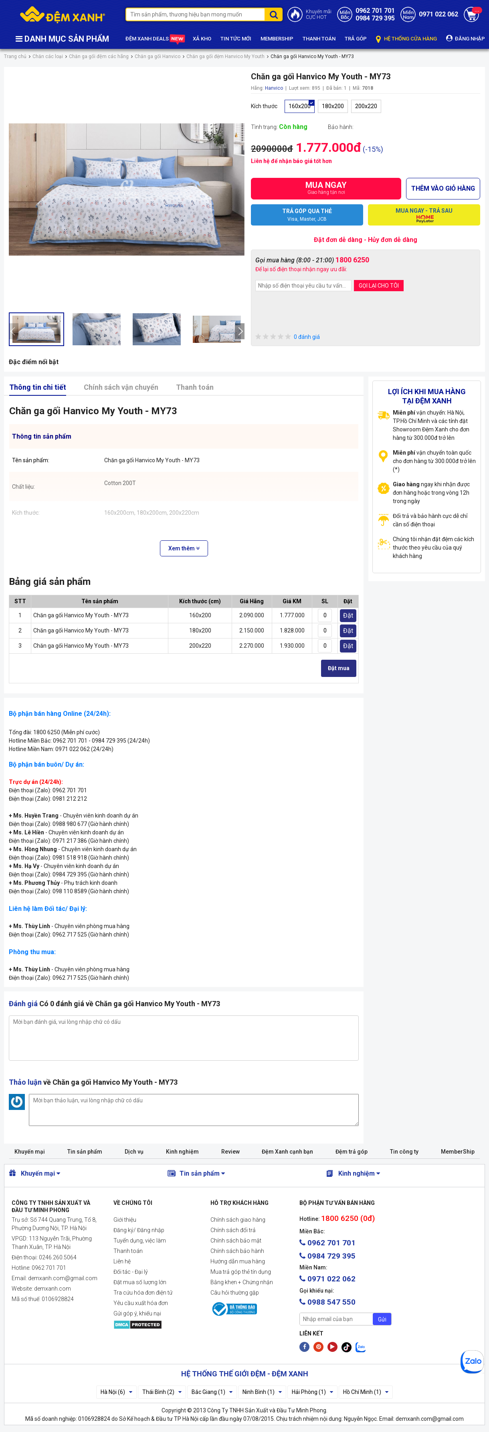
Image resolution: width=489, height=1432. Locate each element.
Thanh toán (195, 387)
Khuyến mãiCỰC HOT (318, 14)
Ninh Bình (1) (262, 1392)
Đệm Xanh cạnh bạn (287, 1151)
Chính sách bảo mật (235, 1240)
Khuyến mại (29, 1151)
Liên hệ (122, 1261)
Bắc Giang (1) (212, 1392)
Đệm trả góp (351, 1151)
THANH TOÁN (319, 39)
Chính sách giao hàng (237, 1219)
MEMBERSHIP (277, 39)
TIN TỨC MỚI (235, 39)
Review (230, 1151)
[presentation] (13, 331)
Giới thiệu (124, 1219)
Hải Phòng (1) (312, 1392)
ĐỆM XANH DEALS (154, 39)
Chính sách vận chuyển (121, 387)
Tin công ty (404, 1151)
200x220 (366, 106)
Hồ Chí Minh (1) (365, 1392)
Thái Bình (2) (162, 1392)
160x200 (300, 106)
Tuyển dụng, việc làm (139, 1240)
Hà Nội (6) (116, 1392)
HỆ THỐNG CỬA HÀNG (406, 39)
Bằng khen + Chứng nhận (241, 1282)
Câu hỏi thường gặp (234, 1292)
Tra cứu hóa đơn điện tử (142, 1292)
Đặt (348, 615)
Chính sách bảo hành (237, 1251)
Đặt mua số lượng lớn (139, 1282)
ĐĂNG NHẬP (465, 38)
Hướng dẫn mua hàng (237, 1261)
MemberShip (458, 1151)
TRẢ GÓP (356, 39)
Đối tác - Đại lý (130, 1272)
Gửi (382, 1319)
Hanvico (274, 88)
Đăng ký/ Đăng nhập (138, 1230)
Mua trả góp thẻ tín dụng (240, 1272)
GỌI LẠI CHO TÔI (379, 285)
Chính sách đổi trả (233, 1230)
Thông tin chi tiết (37, 387)
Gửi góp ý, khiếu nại (137, 1313)
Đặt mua (339, 668)
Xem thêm (184, 548)
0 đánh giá (287, 337)
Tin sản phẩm (84, 1151)
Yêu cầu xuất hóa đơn (140, 1303)
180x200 (333, 106)
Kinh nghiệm (182, 1151)
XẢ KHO (202, 39)
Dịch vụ (134, 1151)
